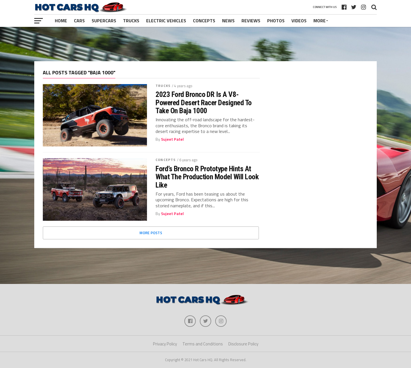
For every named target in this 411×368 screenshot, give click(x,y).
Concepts (204, 20)
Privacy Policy (165, 344)
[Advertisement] (205, 44)
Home (61, 20)
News (228, 20)
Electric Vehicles (166, 20)
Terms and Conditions (202, 344)
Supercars (104, 20)
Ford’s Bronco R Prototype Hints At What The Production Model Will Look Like (207, 177)
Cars (79, 20)
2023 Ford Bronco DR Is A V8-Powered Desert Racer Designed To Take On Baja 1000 (204, 102)
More (319, 20)
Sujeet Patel (172, 139)
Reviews (250, 20)
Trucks (131, 20)
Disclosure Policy (243, 344)
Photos (276, 20)
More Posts (151, 233)
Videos (299, 20)
